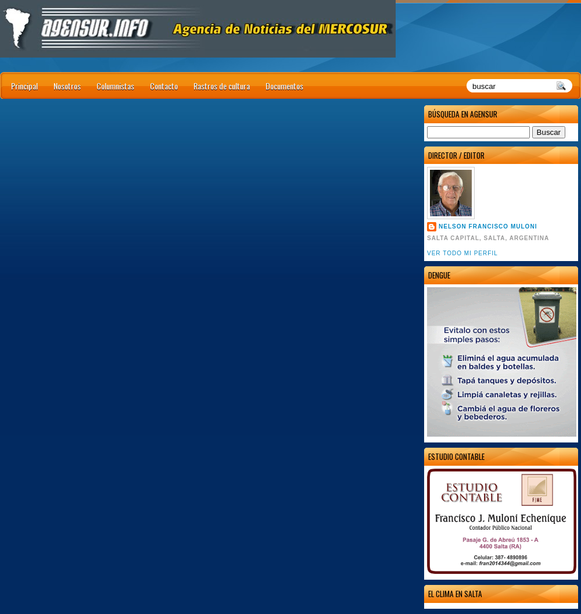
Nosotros (67, 86)
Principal (24, 86)
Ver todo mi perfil (462, 253)
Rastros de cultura (221, 86)
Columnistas (115, 86)
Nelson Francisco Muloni (488, 226)
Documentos (284, 86)
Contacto (164, 86)
